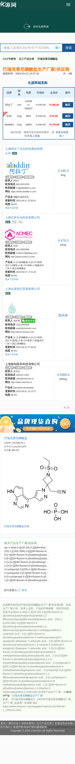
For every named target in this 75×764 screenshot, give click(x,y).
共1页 (66, 407)
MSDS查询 (27, 723)
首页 (3, 723)
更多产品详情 (11, 208)
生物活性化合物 (63, 723)
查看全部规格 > (62, 134)
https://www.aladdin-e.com (23, 191)
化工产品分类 (26, 58)
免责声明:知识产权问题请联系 (30, 727)
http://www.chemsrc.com (22, 332)
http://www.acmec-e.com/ (23, 257)
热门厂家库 (20, 590)
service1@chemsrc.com (61, 727)
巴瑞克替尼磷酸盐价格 (16, 526)
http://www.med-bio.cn (21, 382)
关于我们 (5, 727)
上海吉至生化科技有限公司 (22, 217)
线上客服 (35, 135)
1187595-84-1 (18, 443)
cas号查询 (9, 4)
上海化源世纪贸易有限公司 (22, 288)
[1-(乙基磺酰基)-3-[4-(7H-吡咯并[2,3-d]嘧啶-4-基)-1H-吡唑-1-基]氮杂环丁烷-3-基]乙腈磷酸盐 (24, 265)
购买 (67, 104)
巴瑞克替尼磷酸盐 (47, 58)
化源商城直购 (37, 83)
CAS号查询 (9, 58)
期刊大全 (13, 723)
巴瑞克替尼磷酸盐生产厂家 (27, 695)
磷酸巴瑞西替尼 (21, 197)
